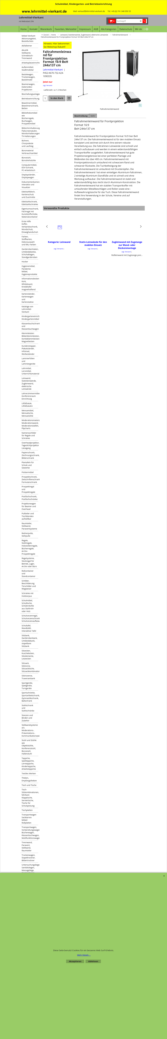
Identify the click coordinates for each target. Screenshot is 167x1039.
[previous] (144, 29)
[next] (147, 29)
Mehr (93, 116)
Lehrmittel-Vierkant (53, 69)
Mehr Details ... (84, 955)
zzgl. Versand (47, 85)
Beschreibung (81, 116)
